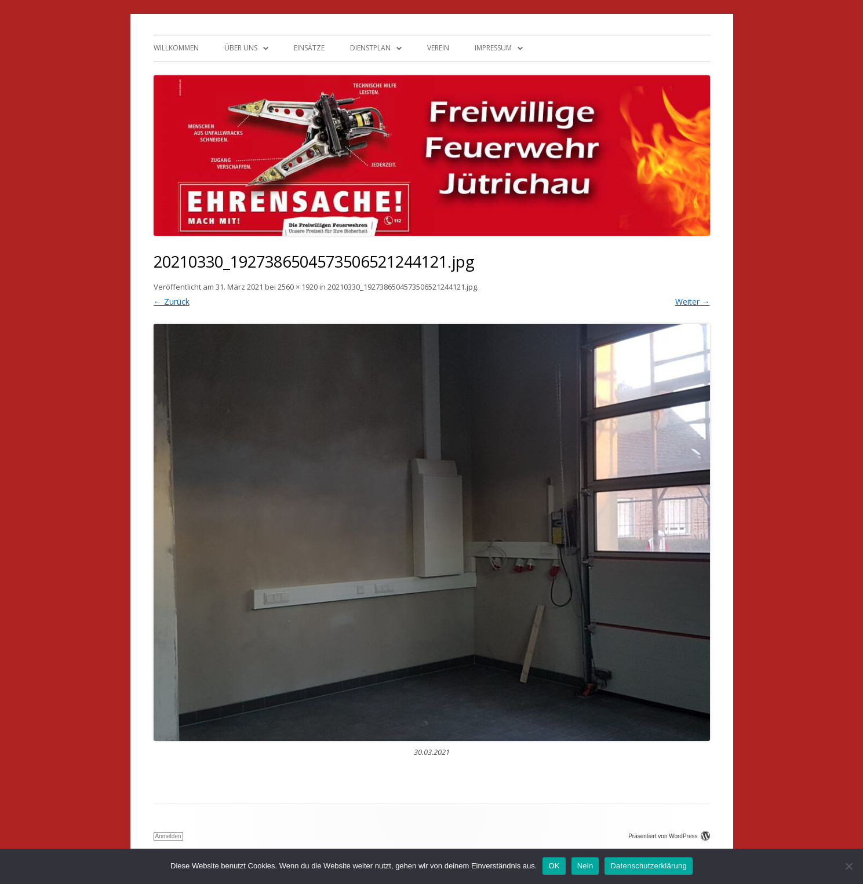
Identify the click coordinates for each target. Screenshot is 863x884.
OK (553, 865)
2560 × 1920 (298, 287)
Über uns (240, 48)
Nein (585, 865)
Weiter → (692, 301)
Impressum (493, 48)
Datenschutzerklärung (648, 865)
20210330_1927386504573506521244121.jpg (402, 287)
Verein (438, 48)
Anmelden (168, 836)
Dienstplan (370, 48)
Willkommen (176, 48)
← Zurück (172, 301)
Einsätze (309, 48)
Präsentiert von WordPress (668, 836)
